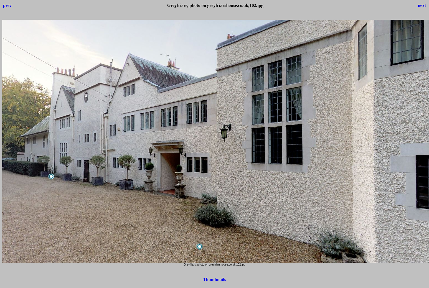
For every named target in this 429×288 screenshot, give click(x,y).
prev (7, 5)
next (422, 5)
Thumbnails (214, 279)
